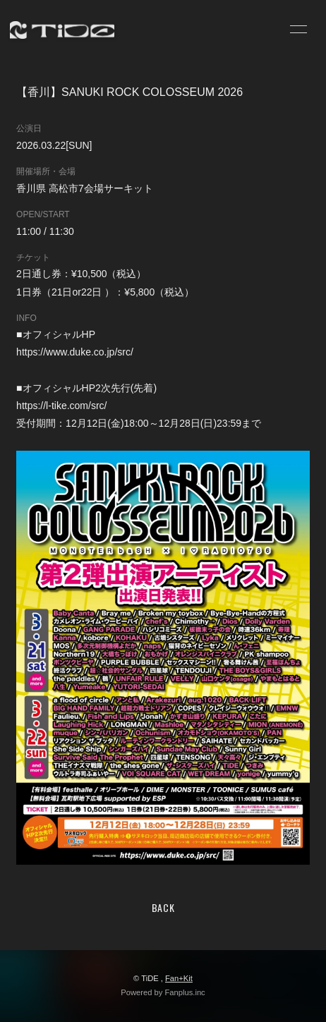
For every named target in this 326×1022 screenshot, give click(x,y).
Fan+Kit (179, 978)
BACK (163, 907)
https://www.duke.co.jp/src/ (74, 352)
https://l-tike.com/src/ (61, 405)
